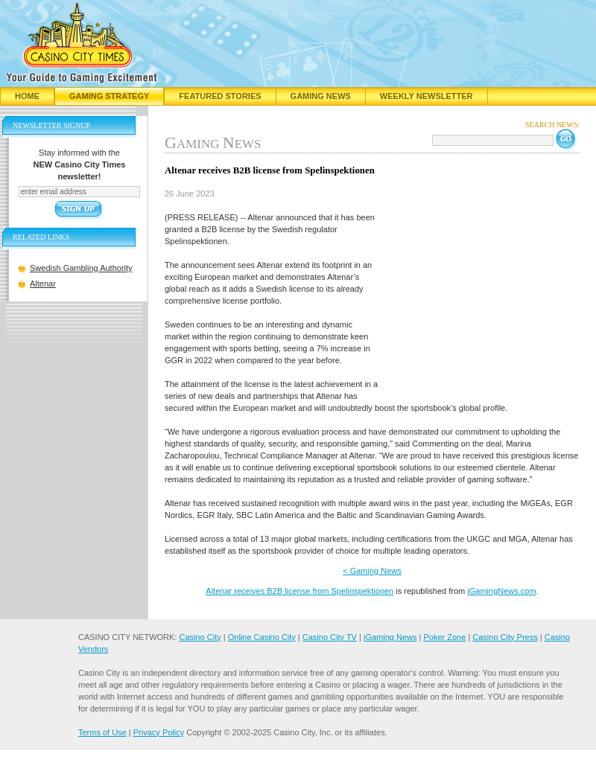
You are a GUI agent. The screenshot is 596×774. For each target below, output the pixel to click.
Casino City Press (504, 637)
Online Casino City (262, 637)
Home (27, 96)
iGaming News (390, 637)
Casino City (200, 637)
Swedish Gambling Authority (81, 267)
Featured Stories (220, 96)
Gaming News (321, 96)
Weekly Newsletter (426, 96)
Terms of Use (102, 732)
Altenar (43, 283)
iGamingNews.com (501, 590)
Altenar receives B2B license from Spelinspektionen (299, 590)
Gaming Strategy (109, 96)
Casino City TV (329, 637)
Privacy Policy (158, 732)
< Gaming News (372, 570)
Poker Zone (444, 637)
